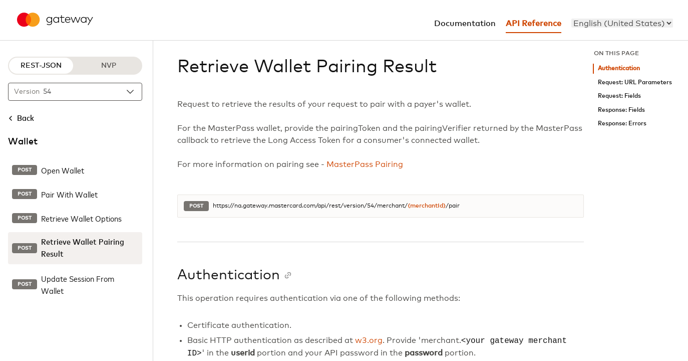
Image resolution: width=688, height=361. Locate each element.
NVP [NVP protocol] (108, 65)
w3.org (369, 341)
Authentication (619, 68)
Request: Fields (619, 96)
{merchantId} (427, 206)
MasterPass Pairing (364, 164)
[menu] (622, 23)
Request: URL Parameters (635, 82)
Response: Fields (621, 110)
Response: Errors (622, 123)
